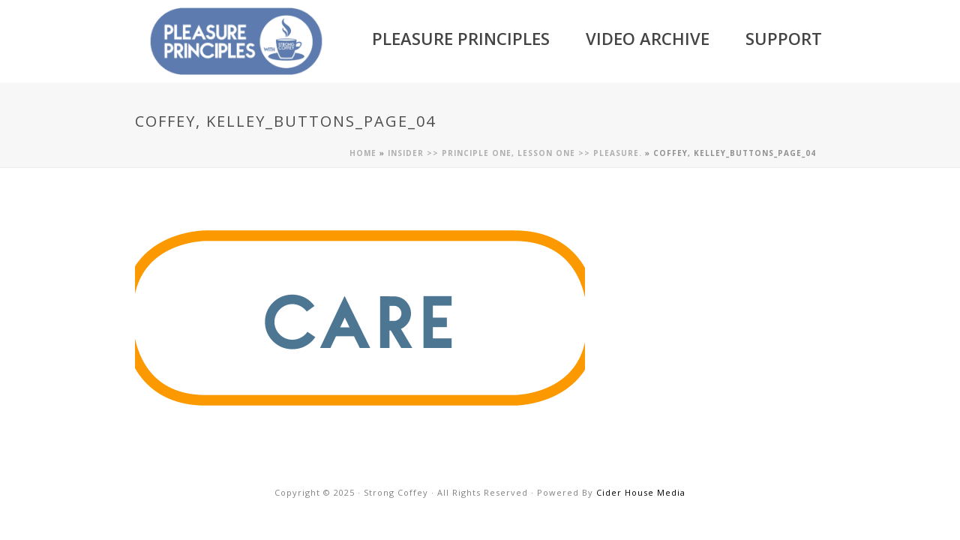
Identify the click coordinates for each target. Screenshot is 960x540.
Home (363, 153)
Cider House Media (641, 492)
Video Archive (648, 38)
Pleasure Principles (461, 38)
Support (784, 38)
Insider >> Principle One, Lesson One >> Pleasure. (515, 153)
